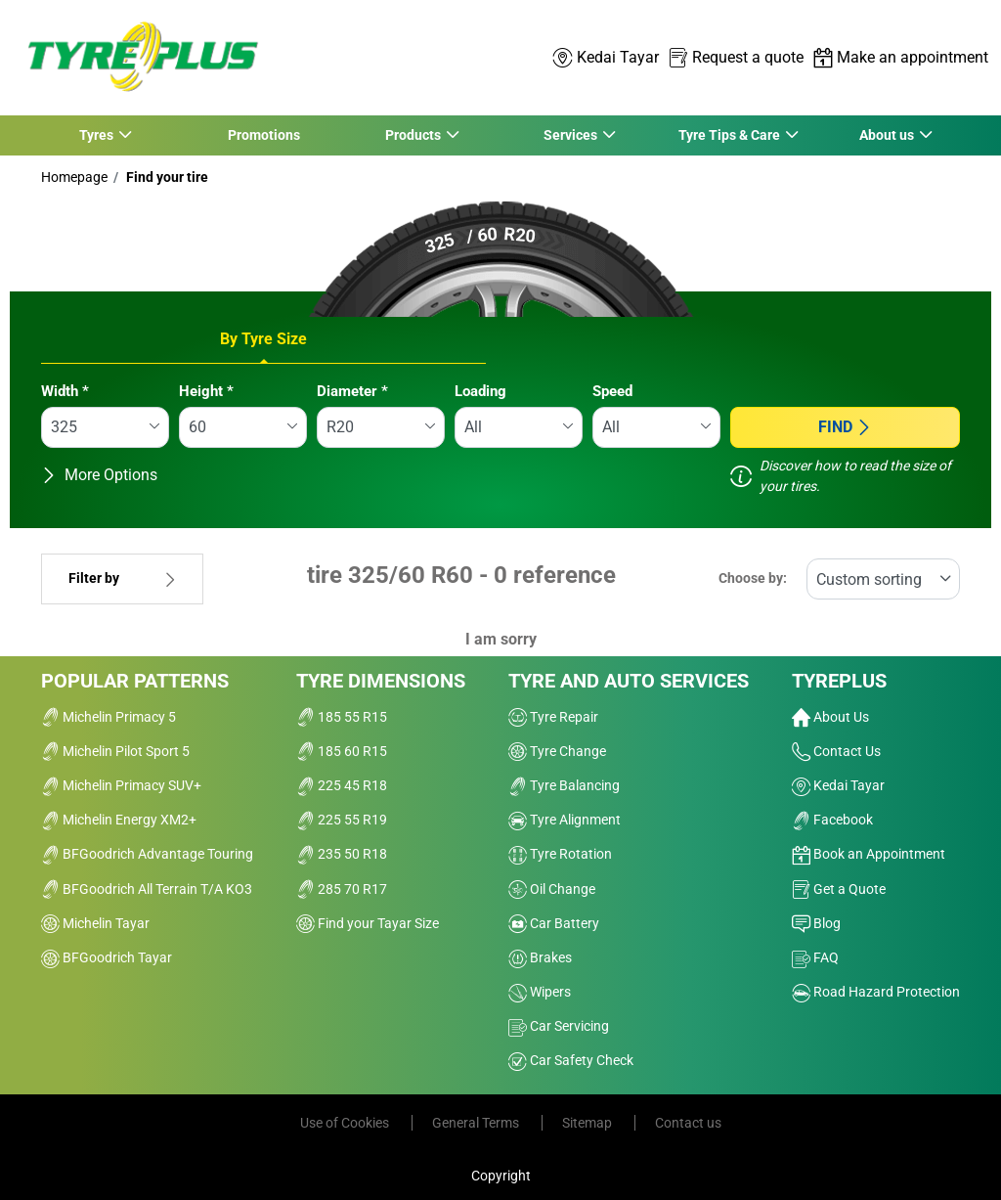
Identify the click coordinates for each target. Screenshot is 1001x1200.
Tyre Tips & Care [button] (728, 135)
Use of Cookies (346, 1123)
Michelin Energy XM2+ (118, 819)
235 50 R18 (341, 854)
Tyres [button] (96, 135)
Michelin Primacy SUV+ (121, 785)
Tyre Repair (553, 717)
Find (845, 427)
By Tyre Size (263, 339)
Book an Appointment (868, 854)
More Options (99, 475)
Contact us (688, 1123)
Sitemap (588, 1123)
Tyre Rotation (560, 854)
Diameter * (352, 391)
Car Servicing (558, 1026)
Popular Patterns (135, 680)
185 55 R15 (341, 717)
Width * (65, 391)
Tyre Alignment (564, 819)
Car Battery (553, 923)
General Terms (477, 1123)
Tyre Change (557, 751)
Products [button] (412, 135)
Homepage (74, 177)
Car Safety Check (570, 1060)
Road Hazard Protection (876, 992)
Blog (816, 923)
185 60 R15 (341, 751)
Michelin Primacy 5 (108, 717)
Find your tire (165, 177)
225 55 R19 (341, 819)
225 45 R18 (341, 785)
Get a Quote (839, 889)
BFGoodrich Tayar (106, 957)
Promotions (264, 135)
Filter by (122, 578)
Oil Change (551, 889)
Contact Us (836, 751)
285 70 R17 (341, 889)
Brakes (540, 957)
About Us (830, 717)
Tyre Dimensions (380, 680)
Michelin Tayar (95, 923)
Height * (206, 391)
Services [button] (571, 135)
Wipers (539, 992)
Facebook (832, 819)
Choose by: (752, 578)
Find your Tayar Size (367, 923)
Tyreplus (839, 680)
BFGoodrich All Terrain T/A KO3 (146, 889)
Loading (480, 391)
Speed (612, 391)
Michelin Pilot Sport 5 (115, 751)
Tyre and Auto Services (628, 680)
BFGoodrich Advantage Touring (147, 854)
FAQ (815, 957)
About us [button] (887, 135)
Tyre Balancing (564, 785)
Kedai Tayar (838, 785)
